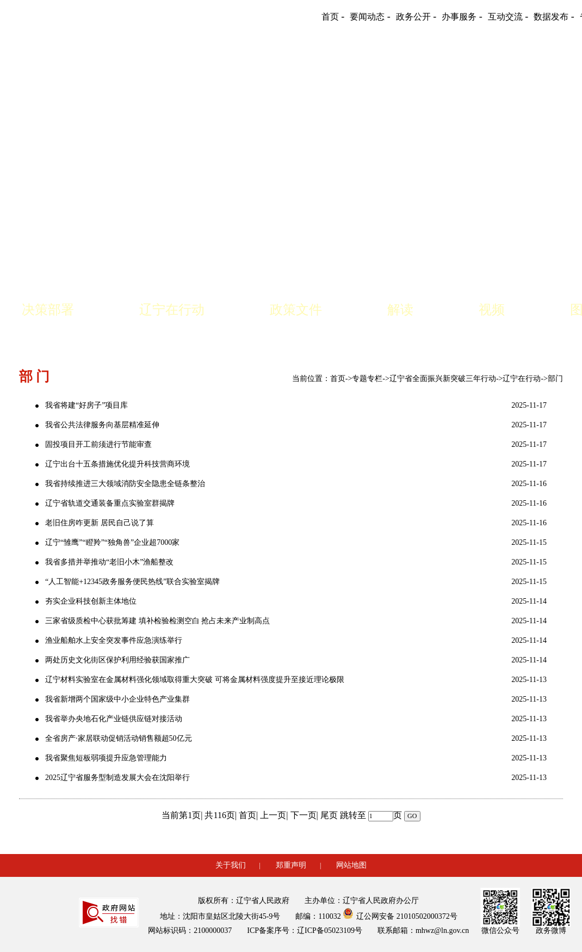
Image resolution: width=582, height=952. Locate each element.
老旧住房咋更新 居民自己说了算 (99, 523)
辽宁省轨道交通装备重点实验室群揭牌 (110, 503)
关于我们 (230, 865)
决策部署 (48, 310)
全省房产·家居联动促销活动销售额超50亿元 (118, 738)
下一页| (304, 815)
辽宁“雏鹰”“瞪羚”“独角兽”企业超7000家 (112, 542)
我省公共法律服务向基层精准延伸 (102, 425)
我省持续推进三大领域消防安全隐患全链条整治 (125, 484)
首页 (337, 378)
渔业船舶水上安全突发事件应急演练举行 (113, 640)
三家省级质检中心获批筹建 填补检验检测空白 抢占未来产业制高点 (157, 621)
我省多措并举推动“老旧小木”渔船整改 (109, 562)
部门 (555, 378)
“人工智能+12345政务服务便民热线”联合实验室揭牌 (132, 582)
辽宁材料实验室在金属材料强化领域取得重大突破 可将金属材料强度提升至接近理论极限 (194, 679)
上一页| (274, 815)
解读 (400, 310)
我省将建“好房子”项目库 (86, 405)
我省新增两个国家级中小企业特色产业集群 (117, 699)
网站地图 (351, 865)
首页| (248, 815)
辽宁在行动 (172, 310)
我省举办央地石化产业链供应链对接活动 (113, 719)
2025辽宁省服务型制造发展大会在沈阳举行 (117, 777)
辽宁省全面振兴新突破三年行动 (442, 378)
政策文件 (296, 310)
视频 (492, 310)
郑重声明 (291, 865)
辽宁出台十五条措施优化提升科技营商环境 (117, 464)
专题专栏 (367, 378)
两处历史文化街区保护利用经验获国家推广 (117, 660)
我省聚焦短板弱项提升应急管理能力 (106, 758)
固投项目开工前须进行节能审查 (98, 444)
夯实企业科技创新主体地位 (91, 601)
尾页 (329, 815)
